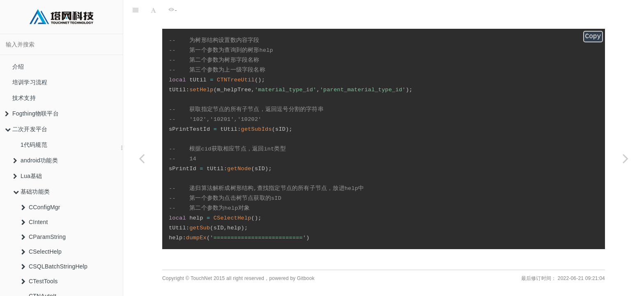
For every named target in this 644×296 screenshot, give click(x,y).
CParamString (43, 237)
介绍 (18, 66)
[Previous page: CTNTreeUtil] (141, 158)
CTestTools (39, 281)
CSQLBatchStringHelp (54, 266)
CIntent (34, 222)
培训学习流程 (29, 82)
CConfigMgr (40, 207)
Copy (593, 37)
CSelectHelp (41, 251)
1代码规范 (34, 144)
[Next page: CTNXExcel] (625, 158)
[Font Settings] (153, 10)
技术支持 (24, 98)
